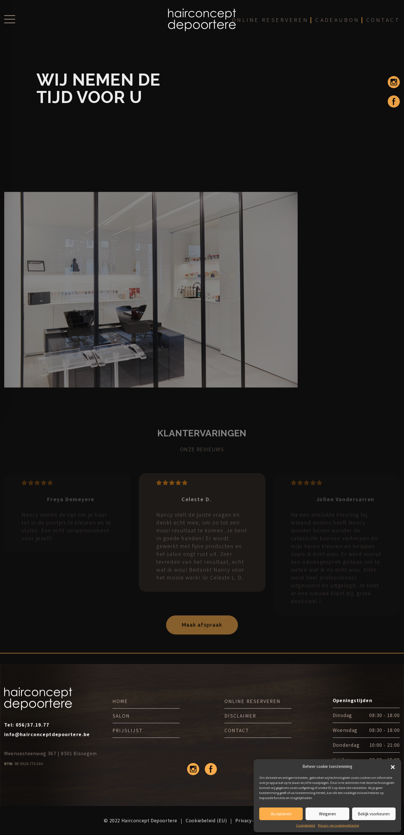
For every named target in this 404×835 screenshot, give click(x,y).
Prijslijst (128, 739)
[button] (393, 766)
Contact (236, 739)
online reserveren (269, 23)
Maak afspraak (202, 635)
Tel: (27, 733)
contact (383, 23)
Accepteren (281, 813)
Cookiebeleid (305, 825)
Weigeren (327, 813)
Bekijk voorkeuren (374, 813)
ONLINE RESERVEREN (252, 710)
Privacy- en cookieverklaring (338, 825)
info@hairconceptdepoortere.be (47, 743)
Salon (121, 724)
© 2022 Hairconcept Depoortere (140, 829)
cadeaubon (337, 23)
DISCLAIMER (240, 724)
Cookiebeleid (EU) (206, 829)
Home (120, 710)
